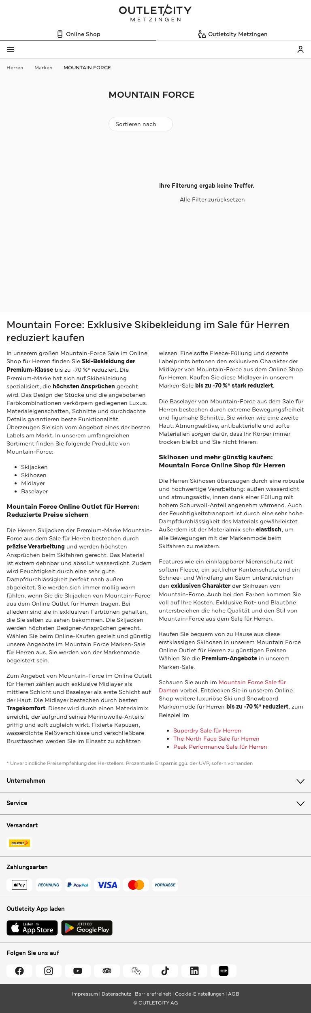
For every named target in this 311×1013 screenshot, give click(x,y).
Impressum (85, 994)
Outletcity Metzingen (155, 13)
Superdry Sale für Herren (207, 730)
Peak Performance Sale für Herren (220, 746)
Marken (47, 67)
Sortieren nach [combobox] (140, 125)
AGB (233, 994)
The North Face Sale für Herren (216, 738)
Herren (18, 67)
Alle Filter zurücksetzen (206, 199)
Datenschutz (116, 994)
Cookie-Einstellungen (199, 994)
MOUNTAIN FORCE (87, 67)
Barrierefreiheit (153, 994)
